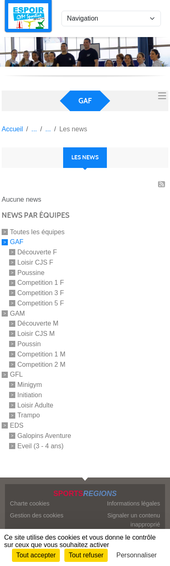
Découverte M (38, 323)
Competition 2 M (41, 364)
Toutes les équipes (37, 231)
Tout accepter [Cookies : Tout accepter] (36, 555)
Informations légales (133, 503)
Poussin (29, 343)
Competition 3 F (40, 292)
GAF (17, 241)
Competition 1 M (41, 354)
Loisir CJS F (35, 262)
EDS (17, 425)
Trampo (28, 415)
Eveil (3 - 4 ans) (40, 445)
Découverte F (37, 252)
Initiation (29, 394)
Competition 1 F (40, 282)
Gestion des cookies (37, 515)
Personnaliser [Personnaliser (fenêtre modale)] (136, 555)
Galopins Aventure (44, 435)
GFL (16, 374)
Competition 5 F (40, 303)
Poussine (31, 272)
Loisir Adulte (35, 404)
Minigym (29, 384)
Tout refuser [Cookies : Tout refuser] (85, 555)
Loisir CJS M (36, 333)
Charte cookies (30, 503)
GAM (17, 313)
